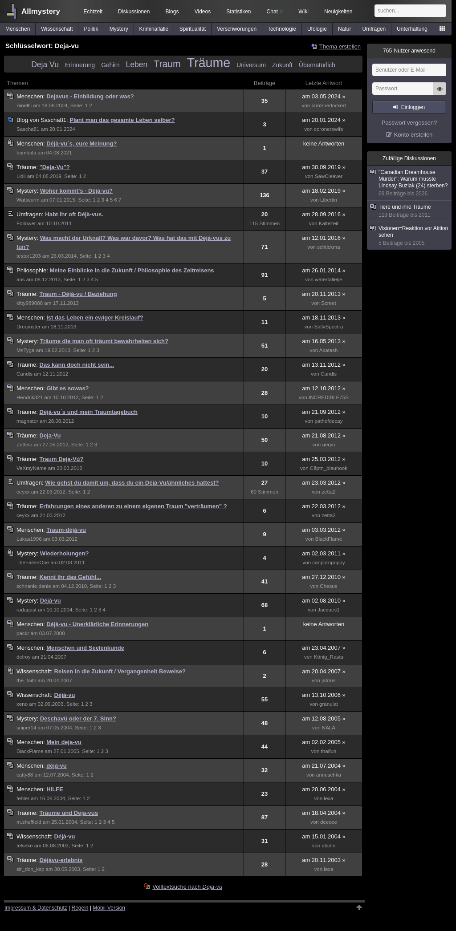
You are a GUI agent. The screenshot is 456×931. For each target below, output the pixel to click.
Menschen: (31, 96)
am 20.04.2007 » (324, 671)
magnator (27, 421)
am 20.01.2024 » (324, 120)
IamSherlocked (328, 105)
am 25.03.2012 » (324, 459)
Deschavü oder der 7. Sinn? (78, 718)
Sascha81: (42, 120)
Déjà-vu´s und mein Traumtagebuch (89, 412)
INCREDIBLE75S (329, 397)
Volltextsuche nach (187, 886)
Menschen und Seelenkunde (85, 647)
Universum (251, 65)
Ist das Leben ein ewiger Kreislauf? (94, 317)
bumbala (26, 152)
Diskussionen (134, 11)
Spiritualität (192, 29)
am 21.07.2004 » (324, 765)
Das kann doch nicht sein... (77, 364)
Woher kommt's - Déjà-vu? (76, 190)
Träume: (28, 167)
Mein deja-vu (63, 742)
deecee (328, 822)
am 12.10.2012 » (324, 388)
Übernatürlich (317, 65)
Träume (208, 63)
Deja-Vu (50, 435)
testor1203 (28, 256)
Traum (167, 64)
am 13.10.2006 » (324, 695)
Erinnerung (80, 65)
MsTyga (25, 350)
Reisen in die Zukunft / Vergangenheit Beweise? (120, 671)
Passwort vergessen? (409, 122)
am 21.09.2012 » (324, 412)
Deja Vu (45, 64)
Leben (137, 64)
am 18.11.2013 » (324, 317)
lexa (328, 798)
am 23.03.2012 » (324, 482)
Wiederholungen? (64, 553)
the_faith (26, 680)
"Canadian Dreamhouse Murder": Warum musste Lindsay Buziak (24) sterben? (409, 183)
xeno (22, 704)
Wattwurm (28, 199)
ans (20, 279)
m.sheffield (28, 822)
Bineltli (24, 105)
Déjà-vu (50, 600)
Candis (24, 373)
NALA (328, 727)
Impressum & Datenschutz (35, 908)
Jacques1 (329, 609)
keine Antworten (324, 143)
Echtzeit (93, 11)
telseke (24, 845)
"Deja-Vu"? (55, 167)
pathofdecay (328, 421)
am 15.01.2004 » (324, 836)
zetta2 (329, 491)
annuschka (328, 774)
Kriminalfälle (153, 29)
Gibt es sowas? (67, 388)
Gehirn (110, 65)
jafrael (329, 680)
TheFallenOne (32, 562)
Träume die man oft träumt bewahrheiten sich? (104, 341)
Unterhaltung (412, 29)
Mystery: (28, 190)
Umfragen (374, 29)
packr (22, 633)
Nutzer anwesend (409, 51)
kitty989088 (29, 303)
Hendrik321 (29, 397)
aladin (328, 845)
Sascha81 (27, 129)
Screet (328, 303)
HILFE (54, 789)
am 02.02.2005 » (324, 742)
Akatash (328, 350)
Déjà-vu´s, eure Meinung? (81, 143)
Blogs (172, 11)
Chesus (328, 586)
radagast (26, 609)
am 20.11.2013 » (324, 294)
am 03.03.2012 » (324, 529)
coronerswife (328, 129)
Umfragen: (30, 214)
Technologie (282, 29)
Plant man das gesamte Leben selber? (122, 120)
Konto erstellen (413, 134)
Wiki (303, 11)
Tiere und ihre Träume (409, 211)
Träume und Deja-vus (69, 813)
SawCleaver (328, 176)
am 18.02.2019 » (324, 190)
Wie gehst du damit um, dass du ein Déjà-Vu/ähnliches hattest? (132, 482)
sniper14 (26, 727)
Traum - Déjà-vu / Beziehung (78, 294)
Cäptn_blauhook (328, 468)
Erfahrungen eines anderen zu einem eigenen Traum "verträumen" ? (133, 506)
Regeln (80, 908)
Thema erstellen (340, 46)
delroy (23, 657)
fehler (22, 798)
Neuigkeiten (338, 11)
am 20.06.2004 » (324, 789)
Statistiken (238, 11)
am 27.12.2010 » (324, 577)
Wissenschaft (57, 29)
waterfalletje (328, 279)
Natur (344, 29)
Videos (203, 11)
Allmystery (40, 11)
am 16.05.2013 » (324, 341)
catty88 (24, 774)
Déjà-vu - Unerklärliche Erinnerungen (97, 624)
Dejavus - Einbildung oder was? (90, 96)
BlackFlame (328, 539)
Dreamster (28, 326)
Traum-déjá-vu (66, 529)
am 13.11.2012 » (324, 364)
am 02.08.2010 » (324, 600)
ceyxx (23, 491)
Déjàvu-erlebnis (61, 860)
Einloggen (413, 107)
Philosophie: (32, 270)
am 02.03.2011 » (324, 553)
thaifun (329, 751)
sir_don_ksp (30, 869)
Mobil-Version (109, 908)
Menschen (17, 29)
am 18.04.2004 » (324, 813)
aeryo (328, 444)
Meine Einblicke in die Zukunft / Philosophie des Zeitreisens (131, 270)
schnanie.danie (33, 586)
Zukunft (282, 65)
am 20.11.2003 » (324, 860)
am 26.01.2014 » (324, 270)
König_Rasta (328, 657)
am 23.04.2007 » (324, 647)
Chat (275, 11)
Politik (91, 29)
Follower (26, 223)
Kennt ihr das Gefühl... (71, 577)
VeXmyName (31, 468)
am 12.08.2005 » (324, 718)
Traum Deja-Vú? (62, 459)
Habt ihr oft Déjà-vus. (74, 214)
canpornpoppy (328, 562)
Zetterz (24, 444)
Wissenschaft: (35, 671)
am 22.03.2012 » (324, 506)
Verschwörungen (236, 29)
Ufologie (317, 29)
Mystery (119, 29)
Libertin (328, 199)
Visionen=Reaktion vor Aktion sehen (409, 236)
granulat (328, 704)
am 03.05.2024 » (324, 96)
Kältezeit (328, 223)
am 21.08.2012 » (324, 435)
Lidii (21, 176)
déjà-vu (56, 765)
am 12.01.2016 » (324, 238)
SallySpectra (328, 326)
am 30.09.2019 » (324, 167)
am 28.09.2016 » (324, 214)
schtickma (328, 247)
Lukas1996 (29, 539)
